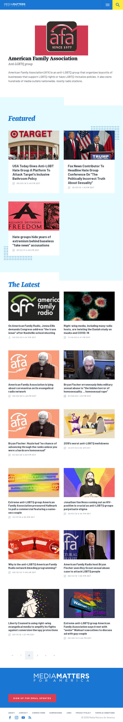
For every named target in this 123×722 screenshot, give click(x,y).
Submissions (55, 713)
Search (117, 5)
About (11, 713)
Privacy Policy (83, 713)
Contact (23, 713)
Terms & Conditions (105, 713)
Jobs (68, 713)
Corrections (38, 713)
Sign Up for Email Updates (32, 698)
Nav (105, 5)
